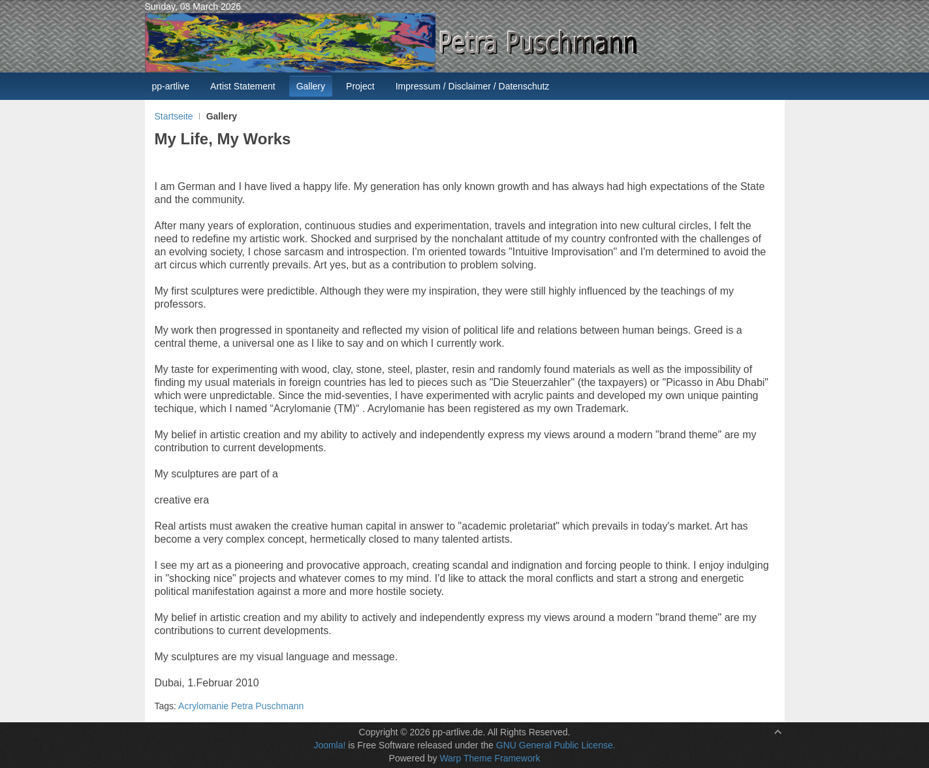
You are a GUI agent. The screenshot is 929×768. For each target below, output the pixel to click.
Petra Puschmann (267, 706)
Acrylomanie (203, 706)
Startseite (174, 116)
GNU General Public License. (556, 745)
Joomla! (329, 745)
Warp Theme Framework (489, 758)
